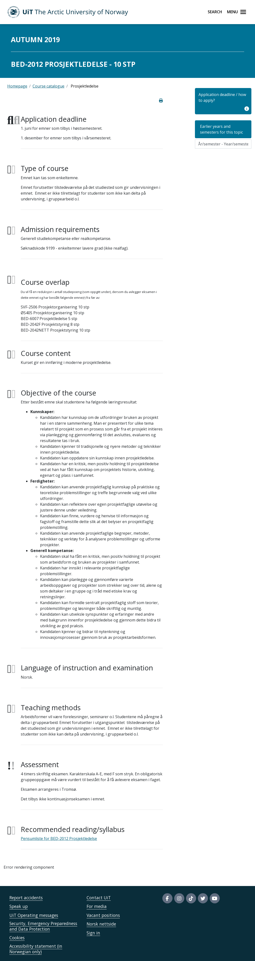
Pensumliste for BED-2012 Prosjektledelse (59, 838)
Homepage (17, 86)
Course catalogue (48, 86)
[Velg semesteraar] (223, 144)
